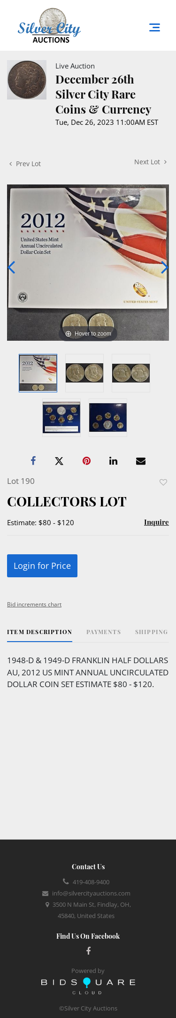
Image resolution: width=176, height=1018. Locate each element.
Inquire (156, 522)
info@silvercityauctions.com (91, 893)
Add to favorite (163, 482)
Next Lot (150, 162)
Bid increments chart (34, 604)
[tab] (39, 635)
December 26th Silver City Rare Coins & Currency (103, 93)
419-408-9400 (91, 882)
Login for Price (42, 565)
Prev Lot (25, 163)
